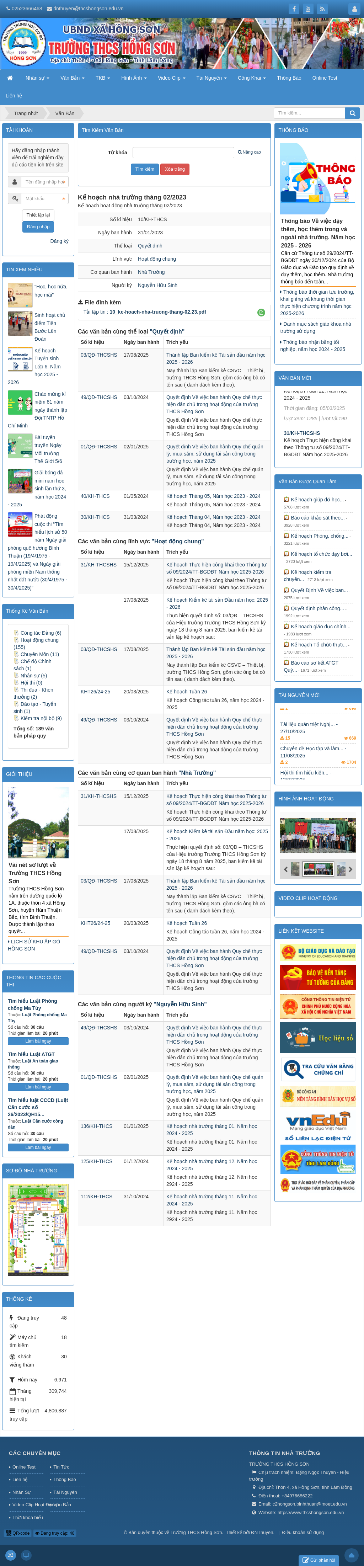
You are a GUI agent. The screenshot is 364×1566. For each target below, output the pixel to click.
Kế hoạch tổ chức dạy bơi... (318, 554)
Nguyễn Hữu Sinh (157, 285)
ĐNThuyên (262, 1532)
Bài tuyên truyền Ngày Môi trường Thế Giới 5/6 (48, 449)
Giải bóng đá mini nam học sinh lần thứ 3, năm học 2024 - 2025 (37, 488)
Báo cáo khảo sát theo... (314, 518)
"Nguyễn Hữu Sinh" (180, 1004)
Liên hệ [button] (14, 95)
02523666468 (27, 8)
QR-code (18, 1533)
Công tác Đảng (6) (37, 633)
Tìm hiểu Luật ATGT (31, 1054)
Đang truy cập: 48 (54, 1533)
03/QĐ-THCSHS (99, 355)
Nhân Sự (21, 1492)
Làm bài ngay (38, 1041)
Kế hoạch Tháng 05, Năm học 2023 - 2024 (213, 496)
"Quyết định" (167, 332)
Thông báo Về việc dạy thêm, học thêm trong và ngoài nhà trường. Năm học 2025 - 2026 (318, 233)
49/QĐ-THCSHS (99, 397)
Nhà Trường (151, 272)
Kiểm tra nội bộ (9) (38, 718)
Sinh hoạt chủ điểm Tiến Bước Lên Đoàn (49, 327)
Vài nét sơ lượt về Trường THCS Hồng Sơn (35, 873)
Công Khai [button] (252, 80)
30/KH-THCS (95, 517)
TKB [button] (103, 80)
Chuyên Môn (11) (36, 654)
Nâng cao (249, 152)
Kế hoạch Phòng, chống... (316, 536)
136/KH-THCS (96, 1126)
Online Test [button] (324, 78)
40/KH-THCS (95, 496)
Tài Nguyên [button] (212, 80)
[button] (261, 312)
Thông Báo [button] (289, 78)
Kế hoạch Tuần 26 (186, 691)
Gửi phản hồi (319, 1560)
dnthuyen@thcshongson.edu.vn (88, 8)
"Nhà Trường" (197, 773)
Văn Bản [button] (72, 80)
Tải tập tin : (145, 312)
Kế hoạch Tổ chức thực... (315, 645)
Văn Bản (62, 1504)
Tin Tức (61, 1467)
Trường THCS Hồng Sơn (196, 1532)
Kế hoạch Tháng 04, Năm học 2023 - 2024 (213, 517)
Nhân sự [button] (37, 80)
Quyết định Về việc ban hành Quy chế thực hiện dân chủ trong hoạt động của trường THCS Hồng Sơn (214, 404)
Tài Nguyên (65, 1492)
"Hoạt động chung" (178, 541)
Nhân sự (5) (30, 675)
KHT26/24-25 (95, 691)
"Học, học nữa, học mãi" (51, 290)
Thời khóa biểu (27, 1517)
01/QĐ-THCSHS (99, 446)
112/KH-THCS (96, 1196)
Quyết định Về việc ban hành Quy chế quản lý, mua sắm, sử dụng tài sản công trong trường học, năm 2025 (214, 454)
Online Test (24, 1467)
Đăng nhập (38, 226)
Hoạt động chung (157, 259)
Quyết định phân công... (314, 608)
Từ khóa (117, 152)
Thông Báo (64, 1479)
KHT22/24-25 (299, 400)
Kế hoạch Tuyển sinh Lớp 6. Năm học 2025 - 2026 (34, 366)
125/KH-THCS (96, 1161)
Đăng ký (59, 241)
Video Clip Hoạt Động (27, 1504)
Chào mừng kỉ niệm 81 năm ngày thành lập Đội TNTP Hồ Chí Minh (37, 410)
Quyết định (150, 246)
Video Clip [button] (171, 80)
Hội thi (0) (28, 683)
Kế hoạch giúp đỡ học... (314, 499)
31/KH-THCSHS (99, 565)
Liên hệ (19, 1479)
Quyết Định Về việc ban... (316, 590)
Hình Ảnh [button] (134, 80)
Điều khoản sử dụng (303, 1532)
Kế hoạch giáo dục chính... (317, 626)
